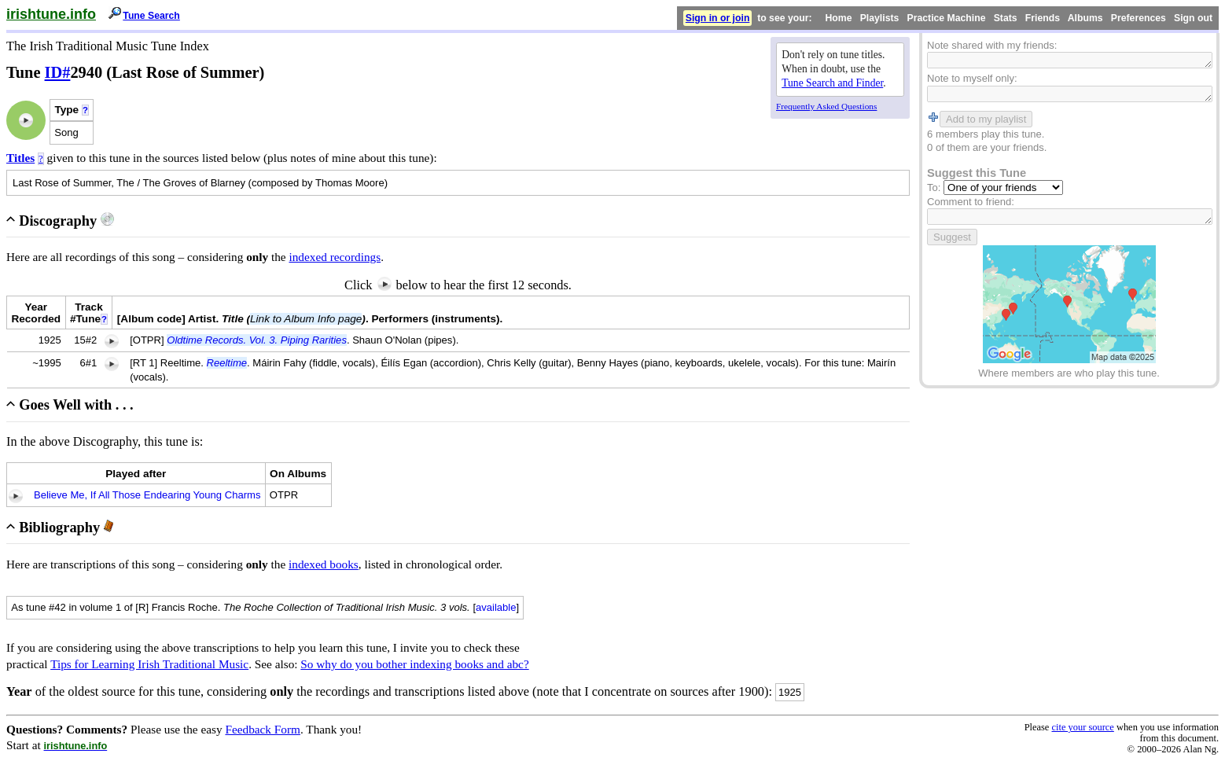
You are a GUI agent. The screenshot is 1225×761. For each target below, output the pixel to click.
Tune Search (151, 15)
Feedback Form (262, 729)
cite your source (1082, 727)
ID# (58, 72)
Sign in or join (718, 18)
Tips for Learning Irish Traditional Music (149, 664)
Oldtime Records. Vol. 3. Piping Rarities (257, 340)
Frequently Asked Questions (826, 106)
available (496, 607)
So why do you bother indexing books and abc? (414, 664)
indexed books (324, 564)
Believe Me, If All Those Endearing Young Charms (147, 495)
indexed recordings (335, 256)
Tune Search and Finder (832, 83)
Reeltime (227, 363)
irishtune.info (51, 14)
